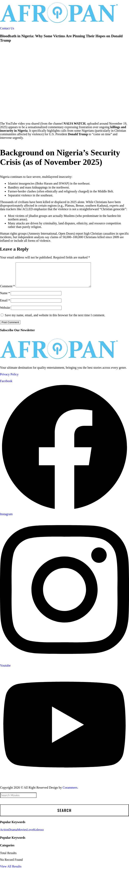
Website (5, 312)
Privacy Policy (9, 379)
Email (5, 305)
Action (4, 834)
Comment (7, 291)
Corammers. (70, 792)
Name (5, 297)
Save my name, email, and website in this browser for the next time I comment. (55, 320)
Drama (13, 834)
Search (64, 815)
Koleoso (38, 834)
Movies (22, 834)
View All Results (10, 871)
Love (30, 834)
